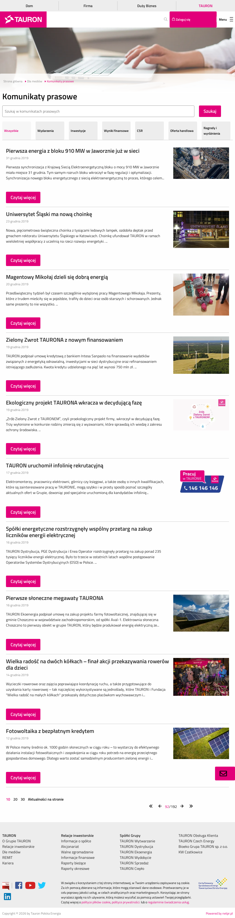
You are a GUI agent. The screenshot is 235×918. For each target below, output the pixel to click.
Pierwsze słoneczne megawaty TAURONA (54, 598)
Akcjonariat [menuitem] (70, 846)
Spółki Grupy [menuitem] (130, 835)
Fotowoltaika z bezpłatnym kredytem (50, 731)
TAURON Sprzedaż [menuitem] (134, 863)
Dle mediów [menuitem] (11, 852)
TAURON (206, 5)
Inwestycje (78, 130)
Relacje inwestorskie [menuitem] (18, 846)
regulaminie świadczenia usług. (169, 902)
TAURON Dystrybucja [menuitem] (136, 846)
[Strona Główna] (23, 19)
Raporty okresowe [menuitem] (75, 868)
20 (15, 799)
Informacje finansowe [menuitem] (78, 857)
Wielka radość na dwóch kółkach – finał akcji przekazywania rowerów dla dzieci (87, 664)
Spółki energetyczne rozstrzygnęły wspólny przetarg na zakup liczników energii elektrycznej (79, 531)
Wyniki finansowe (116, 130)
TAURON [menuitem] (9, 835)
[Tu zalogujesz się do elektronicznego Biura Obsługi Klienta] (193, 19)
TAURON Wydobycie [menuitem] (135, 857)
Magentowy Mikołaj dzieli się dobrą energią (57, 277)
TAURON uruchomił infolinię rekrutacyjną (54, 465)
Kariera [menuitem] (8, 863)
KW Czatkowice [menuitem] (190, 852)
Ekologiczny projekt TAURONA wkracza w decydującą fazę (74, 402)
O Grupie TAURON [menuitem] (16, 841)
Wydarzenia (45, 130)
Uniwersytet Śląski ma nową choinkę (49, 214)
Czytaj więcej (23, 197)
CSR (140, 130)
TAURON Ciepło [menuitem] (132, 868)
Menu (226, 19)
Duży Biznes (147, 5)
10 (8, 799)
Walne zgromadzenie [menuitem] (77, 852)
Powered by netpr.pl (219, 913)
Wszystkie (11, 130)
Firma (88, 5)
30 (23, 799)
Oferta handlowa (181, 130)
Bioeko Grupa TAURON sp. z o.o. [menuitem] (203, 846)
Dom (29, 5)
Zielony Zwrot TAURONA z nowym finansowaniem (64, 340)
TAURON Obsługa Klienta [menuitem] (198, 835)
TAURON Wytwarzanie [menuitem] (137, 841)
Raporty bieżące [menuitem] (73, 863)
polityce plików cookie (95, 902)
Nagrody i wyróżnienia (212, 130)
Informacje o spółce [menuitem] (76, 841)
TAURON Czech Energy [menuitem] (196, 841)
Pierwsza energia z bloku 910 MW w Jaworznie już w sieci (73, 151)
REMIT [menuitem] (7, 857)
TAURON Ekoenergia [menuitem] (136, 852)
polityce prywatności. (126, 902)
